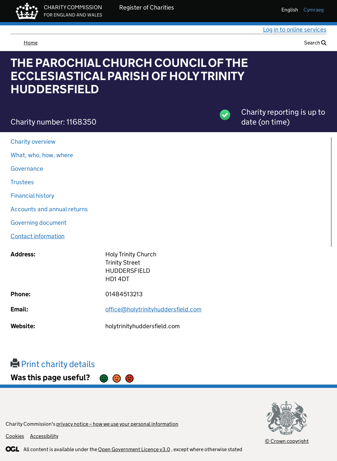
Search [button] (315, 43)
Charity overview (33, 141)
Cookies (15, 436)
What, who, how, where (42, 155)
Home (31, 43)
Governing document (38, 222)
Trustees (22, 182)
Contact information (38, 236)
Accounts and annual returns (49, 209)
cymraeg (313, 10)
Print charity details (53, 364)
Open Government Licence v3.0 (134, 449)
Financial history (32, 195)
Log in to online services (294, 29)
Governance (27, 168)
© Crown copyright (287, 441)
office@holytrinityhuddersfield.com (153, 309)
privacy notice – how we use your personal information (117, 424)
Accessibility (44, 436)
